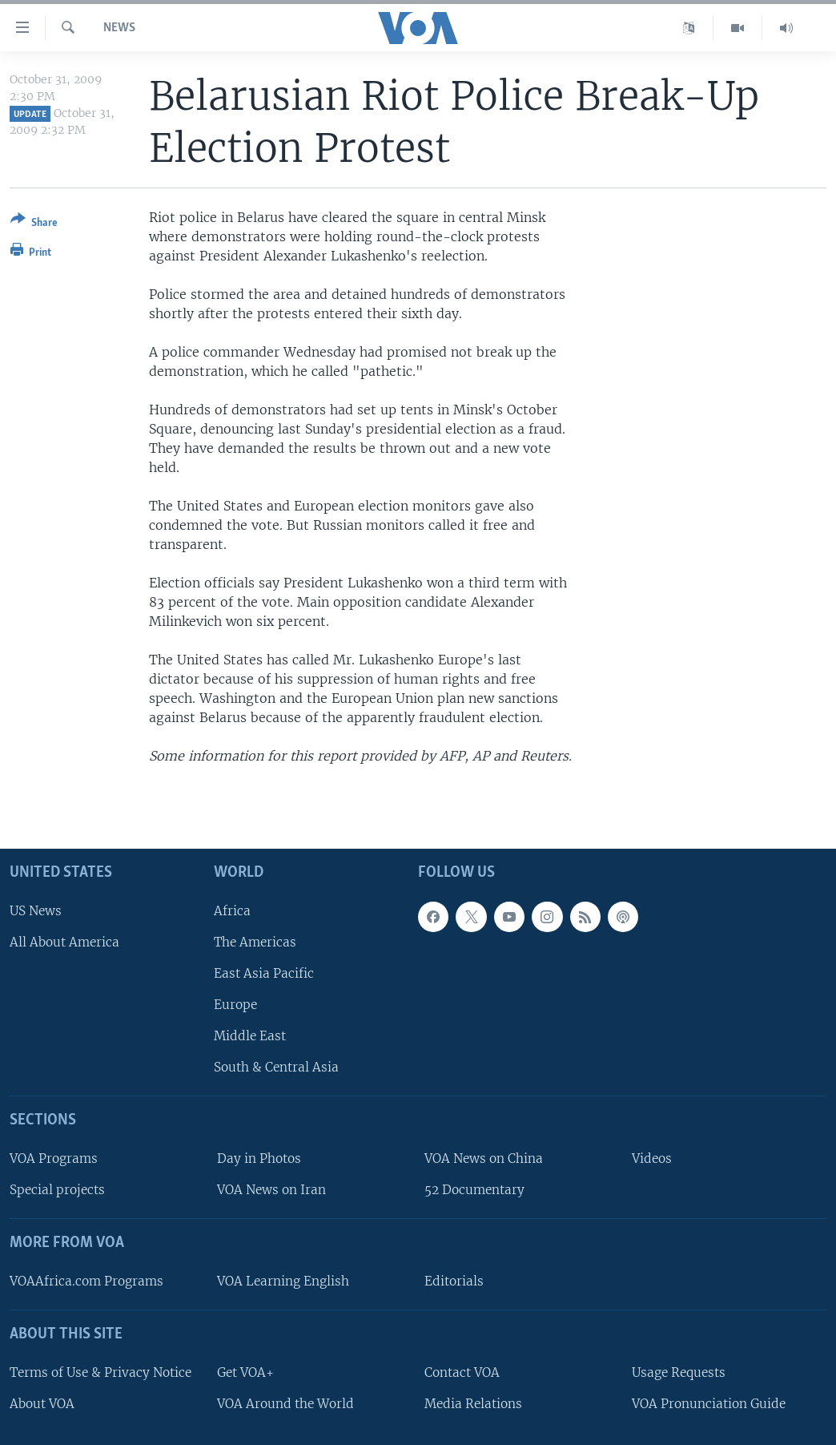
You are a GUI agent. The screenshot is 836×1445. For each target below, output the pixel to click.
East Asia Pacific (264, 973)
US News (36, 910)
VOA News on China (483, 1158)
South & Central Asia (276, 1067)
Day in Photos (259, 1158)
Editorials (454, 1281)
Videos (652, 1158)
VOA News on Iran (271, 1189)
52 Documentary (474, 1189)
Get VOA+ (245, 1371)
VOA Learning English (283, 1281)
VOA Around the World (285, 1403)
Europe (235, 1004)
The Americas (255, 941)
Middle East (250, 1035)
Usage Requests (678, 1371)
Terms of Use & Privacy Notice (100, 1371)
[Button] (34, 224)
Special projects (57, 1189)
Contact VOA (462, 1371)
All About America (64, 941)
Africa (232, 910)
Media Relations (473, 1403)
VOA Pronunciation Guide (709, 1403)
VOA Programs (54, 1158)
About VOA (42, 1403)
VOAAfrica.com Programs (86, 1281)
